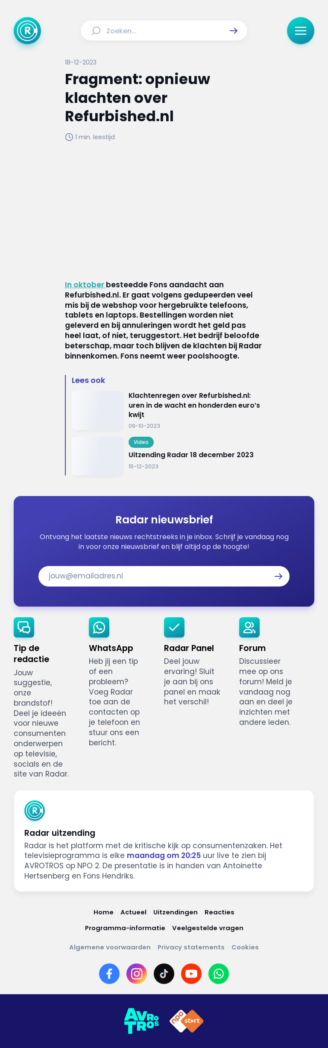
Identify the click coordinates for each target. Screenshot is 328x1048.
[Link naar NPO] (186, 1021)
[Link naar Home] (104, 912)
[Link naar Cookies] (245, 947)
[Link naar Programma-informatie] (125, 927)
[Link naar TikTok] (164, 973)
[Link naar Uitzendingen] (175, 912)
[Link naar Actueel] (133, 912)
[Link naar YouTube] (191, 973)
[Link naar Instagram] (136, 973)
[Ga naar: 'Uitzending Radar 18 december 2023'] (167, 456)
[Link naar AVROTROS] (141, 1021)
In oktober (85, 285)
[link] (44, 698)
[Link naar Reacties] (219, 912)
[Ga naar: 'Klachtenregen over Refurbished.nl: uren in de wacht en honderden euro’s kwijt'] (167, 410)
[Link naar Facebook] (109, 973)
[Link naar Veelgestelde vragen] (207, 927)
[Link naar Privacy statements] (191, 947)
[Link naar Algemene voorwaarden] (110, 947)
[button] (233, 30)
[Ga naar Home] (27, 30)
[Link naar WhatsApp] (218, 973)
